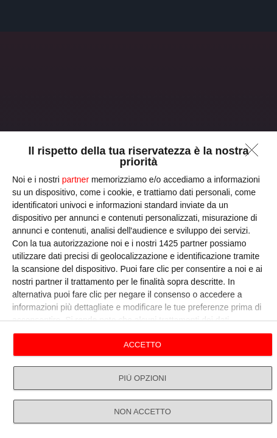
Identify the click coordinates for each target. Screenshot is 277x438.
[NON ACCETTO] (255, 153)
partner (75, 179)
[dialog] (138, 284)
